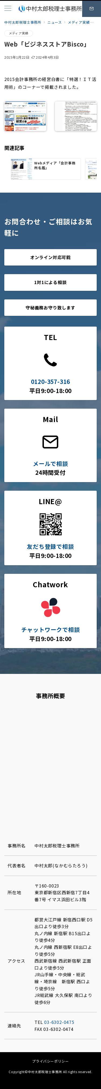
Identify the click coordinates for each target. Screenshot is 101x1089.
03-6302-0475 (59, 1022)
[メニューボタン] (8, 9)
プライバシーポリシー (50, 1061)
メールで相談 (50, 463)
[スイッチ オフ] (91, 9)
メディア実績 (18, 33)
